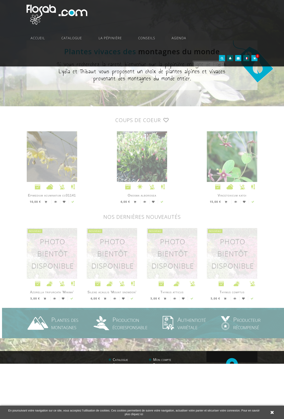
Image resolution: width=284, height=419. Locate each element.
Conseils (176, 12)
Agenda (198, 12)
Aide (156, 403)
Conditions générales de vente (175, 393)
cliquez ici (137, 414)
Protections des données (171, 398)
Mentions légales (166, 388)
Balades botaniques (127, 398)
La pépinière (149, 12)
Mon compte (162, 377)
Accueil (98, 12)
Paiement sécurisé (166, 382)
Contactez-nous (125, 403)
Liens (166, 403)
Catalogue (121, 12)
